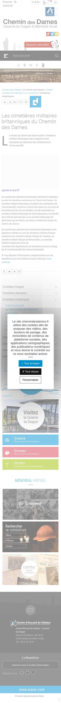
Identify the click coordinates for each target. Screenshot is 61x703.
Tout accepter (30, 363)
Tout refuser (30, 371)
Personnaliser (31, 380)
